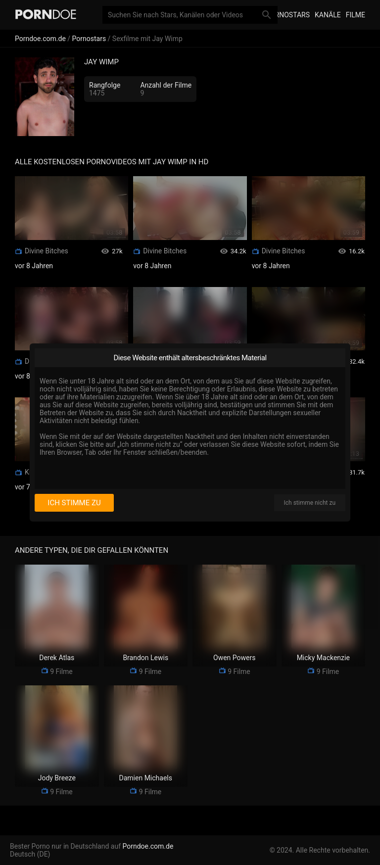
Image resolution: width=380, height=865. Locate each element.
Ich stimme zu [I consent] (74, 502)
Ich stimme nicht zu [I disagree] (309, 502)
